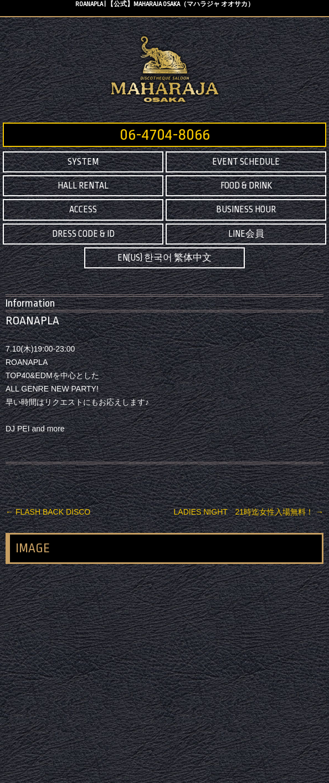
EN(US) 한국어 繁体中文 (164, 258)
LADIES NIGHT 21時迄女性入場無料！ (248, 511)
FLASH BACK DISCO (48, 511)
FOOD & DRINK (246, 186)
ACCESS (83, 210)
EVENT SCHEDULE (246, 162)
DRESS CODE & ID (83, 234)
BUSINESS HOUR (246, 210)
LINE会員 (246, 234)
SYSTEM (83, 162)
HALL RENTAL (83, 186)
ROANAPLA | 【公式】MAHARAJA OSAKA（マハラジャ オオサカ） (164, 4)
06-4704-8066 (165, 135)
